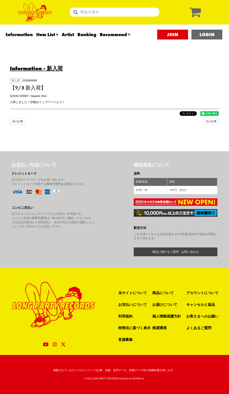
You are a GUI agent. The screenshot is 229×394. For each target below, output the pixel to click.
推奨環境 (159, 328)
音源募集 (125, 339)
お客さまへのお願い (202, 316)
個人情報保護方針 (166, 316)
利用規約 (125, 316)
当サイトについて (132, 293)
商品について (163, 293)
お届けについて (164, 304)
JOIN (172, 40)
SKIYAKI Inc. (138, 378)
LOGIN (206, 40)
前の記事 (17, 121)
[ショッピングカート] (194, 15)
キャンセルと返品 (200, 304)
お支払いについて (132, 304)
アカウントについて (202, 293)
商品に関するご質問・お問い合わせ (175, 252)
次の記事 (211, 121)
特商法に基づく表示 (134, 328)
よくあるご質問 (198, 328)
